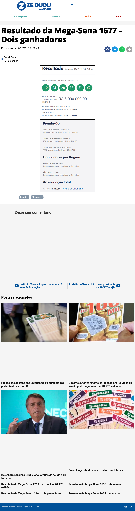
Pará (118, 16)
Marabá (56, 16)
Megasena (37, 197)
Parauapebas (20, 16)
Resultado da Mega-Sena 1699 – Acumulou (95, 484)
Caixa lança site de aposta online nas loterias (96, 470)
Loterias (24, 197)
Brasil (7, 57)
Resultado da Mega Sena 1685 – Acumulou (95, 493)
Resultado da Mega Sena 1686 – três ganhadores (31, 493)
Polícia (88, 16)
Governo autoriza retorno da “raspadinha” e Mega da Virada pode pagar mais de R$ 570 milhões (100, 385)
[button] (107, 50)
